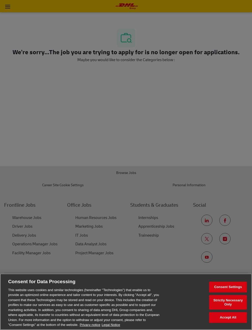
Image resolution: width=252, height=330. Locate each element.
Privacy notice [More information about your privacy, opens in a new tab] (90, 325)
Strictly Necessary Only (228, 302)
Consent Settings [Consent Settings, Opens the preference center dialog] (228, 287)
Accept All (228, 318)
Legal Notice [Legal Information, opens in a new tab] (111, 325)
